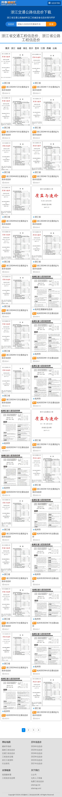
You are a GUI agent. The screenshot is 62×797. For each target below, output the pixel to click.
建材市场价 (6, 746)
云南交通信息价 (55, 48)
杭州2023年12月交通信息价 (48, 403)
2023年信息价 (36, 757)
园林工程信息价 (8, 750)
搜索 (51, 24)
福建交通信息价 (19, 48)
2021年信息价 (36, 763)
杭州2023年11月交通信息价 (17, 447)
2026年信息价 (36, 746)
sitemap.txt (35, 785)
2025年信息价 (36, 750)
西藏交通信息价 (49, 48)
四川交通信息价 (31, 48)
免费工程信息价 (37, 781)
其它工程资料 (7, 760)
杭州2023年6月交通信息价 (48, 670)
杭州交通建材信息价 (44, 309)
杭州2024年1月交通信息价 (48, 358)
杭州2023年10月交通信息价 (17, 492)
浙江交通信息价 (13, 48)
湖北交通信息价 (25, 48)
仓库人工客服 (36, 778)
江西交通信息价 (43, 48)
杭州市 (38, 354)
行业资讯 (5, 763)
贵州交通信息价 (37, 48)
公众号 (34, 775)
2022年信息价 (36, 760)
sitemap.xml (36, 788)
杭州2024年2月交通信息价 (48, 313)
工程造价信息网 (8, 778)
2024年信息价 (36, 753)
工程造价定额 (7, 757)
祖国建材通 (6, 775)
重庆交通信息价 (7, 48)
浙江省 (7, 83)
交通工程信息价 (8, 753)
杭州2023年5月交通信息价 (17, 715)
